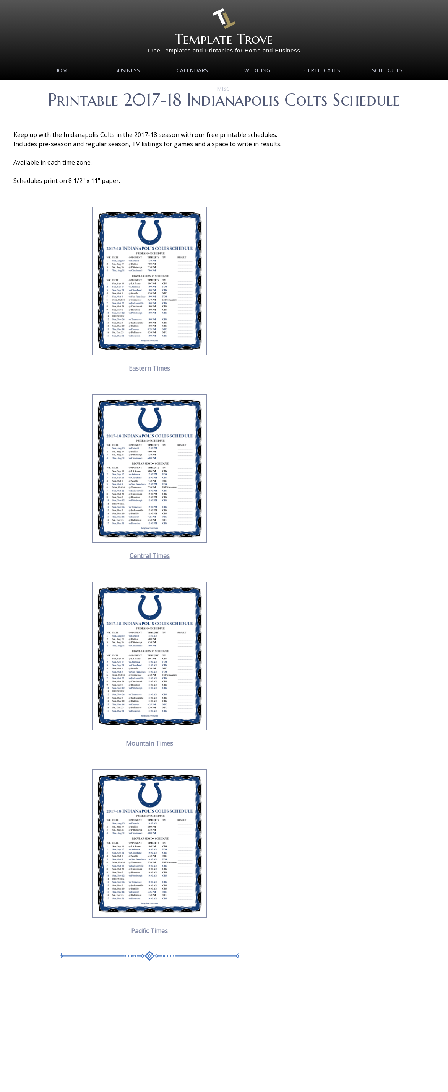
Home (62, 70)
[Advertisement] (149, 1032)
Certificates (322, 70)
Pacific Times (149, 931)
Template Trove (224, 38)
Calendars (192, 70)
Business (127, 70)
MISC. (224, 88)
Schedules (387, 70)
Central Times (150, 556)
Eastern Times (149, 368)
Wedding (257, 70)
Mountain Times (149, 743)
